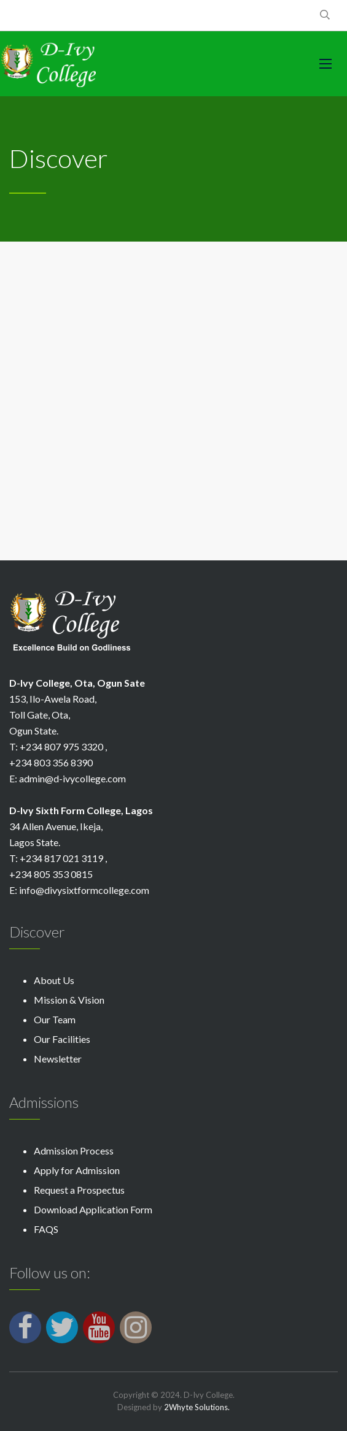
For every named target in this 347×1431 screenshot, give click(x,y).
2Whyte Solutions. (197, 1407)
